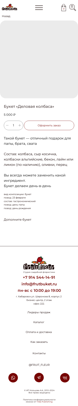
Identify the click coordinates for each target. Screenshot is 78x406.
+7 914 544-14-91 (39, 277)
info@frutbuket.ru (39, 284)
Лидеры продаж (38, 312)
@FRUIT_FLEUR (39, 365)
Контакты (39, 353)
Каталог (38, 322)
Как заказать (39, 342)
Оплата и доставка (39, 332)
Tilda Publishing (45, 401)
